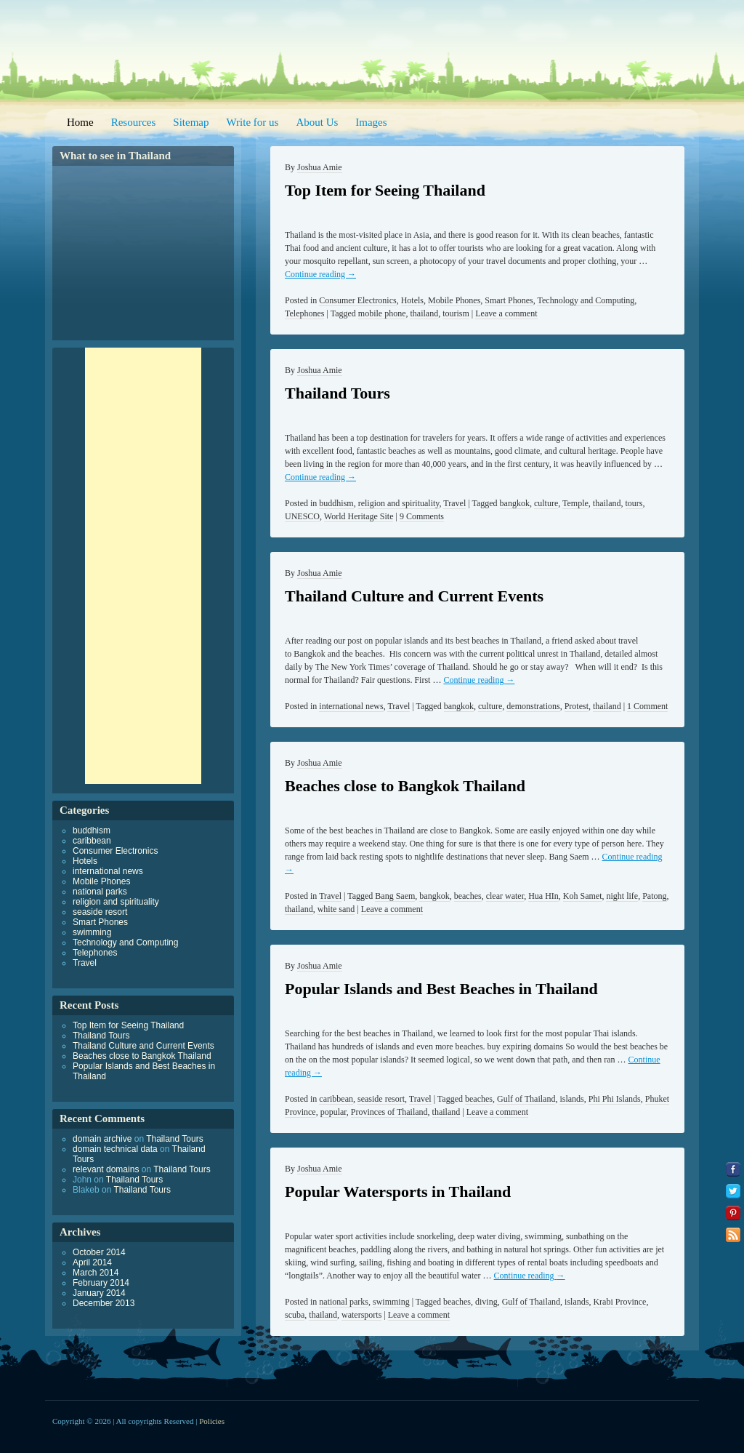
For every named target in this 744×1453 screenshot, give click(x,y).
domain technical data (115, 1149)
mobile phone (382, 313)
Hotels (412, 300)
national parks (343, 1302)
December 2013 (103, 1303)
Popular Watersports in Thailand (398, 1191)
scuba (294, 1315)
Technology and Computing (585, 300)
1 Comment (647, 706)
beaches (468, 896)
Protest (577, 706)
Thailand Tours (337, 393)
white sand (336, 909)
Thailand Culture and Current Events (414, 596)
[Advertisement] (143, 566)
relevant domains (106, 1169)
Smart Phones (509, 300)
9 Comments (422, 516)
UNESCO (302, 516)
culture (546, 503)
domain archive (102, 1139)
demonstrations (532, 706)
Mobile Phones (454, 300)
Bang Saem (395, 896)
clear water (505, 896)
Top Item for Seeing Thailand (385, 190)
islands (571, 1099)
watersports (361, 1315)
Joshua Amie (319, 167)
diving (486, 1302)
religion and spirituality (399, 503)
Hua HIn (543, 896)
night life (622, 896)
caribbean (336, 1099)
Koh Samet (582, 896)
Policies (212, 1421)
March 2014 (95, 1273)
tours (634, 503)
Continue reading (320, 274)
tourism (455, 313)
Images (371, 122)
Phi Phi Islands (615, 1099)
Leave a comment (506, 313)
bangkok (515, 503)
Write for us (253, 122)
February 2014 (101, 1283)
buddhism (336, 503)
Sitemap (191, 122)
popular (333, 1112)
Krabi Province (619, 1302)
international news (351, 706)
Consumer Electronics (357, 300)
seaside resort (381, 1099)
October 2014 (99, 1252)
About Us (317, 122)
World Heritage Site (359, 516)
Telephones (304, 313)
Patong (654, 896)
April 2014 (92, 1262)
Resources (133, 122)
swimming (391, 1302)
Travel (454, 503)
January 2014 (99, 1293)
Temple (575, 503)
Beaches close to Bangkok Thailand (405, 786)
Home (80, 122)
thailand (424, 313)
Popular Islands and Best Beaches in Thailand (441, 989)
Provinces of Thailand (389, 1112)
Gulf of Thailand (526, 1099)
